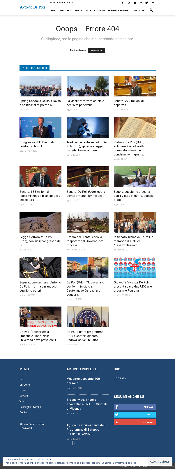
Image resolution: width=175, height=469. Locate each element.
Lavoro (90, 10)
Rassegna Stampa (118, 10)
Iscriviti (148, 422)
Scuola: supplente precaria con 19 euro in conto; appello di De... (134, 196)
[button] (151, 10)
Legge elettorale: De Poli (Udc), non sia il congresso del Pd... (40, 241)
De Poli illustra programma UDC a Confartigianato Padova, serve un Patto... (85, 336)
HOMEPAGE (96, 50)
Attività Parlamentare (32, 424)
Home (53, 10)
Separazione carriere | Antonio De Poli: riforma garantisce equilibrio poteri (40, 286)
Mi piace (148, 406)
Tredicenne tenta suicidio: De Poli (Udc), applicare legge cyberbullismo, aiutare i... (87, 146)
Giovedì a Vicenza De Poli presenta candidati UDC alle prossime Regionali (133, 286)
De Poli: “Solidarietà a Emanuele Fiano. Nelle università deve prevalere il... (39, 336)
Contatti (138, 10)
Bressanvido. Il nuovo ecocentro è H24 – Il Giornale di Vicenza (87, 404)
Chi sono (65, 10)
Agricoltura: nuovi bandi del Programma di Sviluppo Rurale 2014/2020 (86, 429)
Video (101, 10)
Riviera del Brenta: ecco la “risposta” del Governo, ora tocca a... (85, 241)
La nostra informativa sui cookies (119, 462)
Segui (150, 414)
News (79, 10)
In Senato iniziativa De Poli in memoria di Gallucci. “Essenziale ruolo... (133, 241)
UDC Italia (120, 378)
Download (26, 428)
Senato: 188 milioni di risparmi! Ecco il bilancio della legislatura (40, 196)
